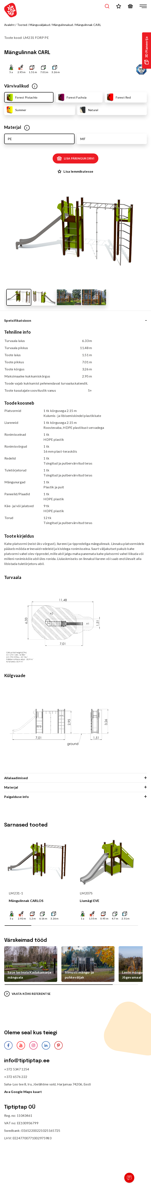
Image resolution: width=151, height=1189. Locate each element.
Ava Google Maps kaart (23, 1092)
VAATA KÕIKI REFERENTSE (27, 994)
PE (10, 139)
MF (82, 139)
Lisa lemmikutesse (75, 171)
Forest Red (118, 97)
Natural (88, 110)
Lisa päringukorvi (75, 158)
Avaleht (9, 25)
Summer (16, 110)
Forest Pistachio (21, 97)
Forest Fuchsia (71, 97)
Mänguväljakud (40, 25)
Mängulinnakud (62, 25)
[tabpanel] (75, 551)
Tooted (22, 25)
